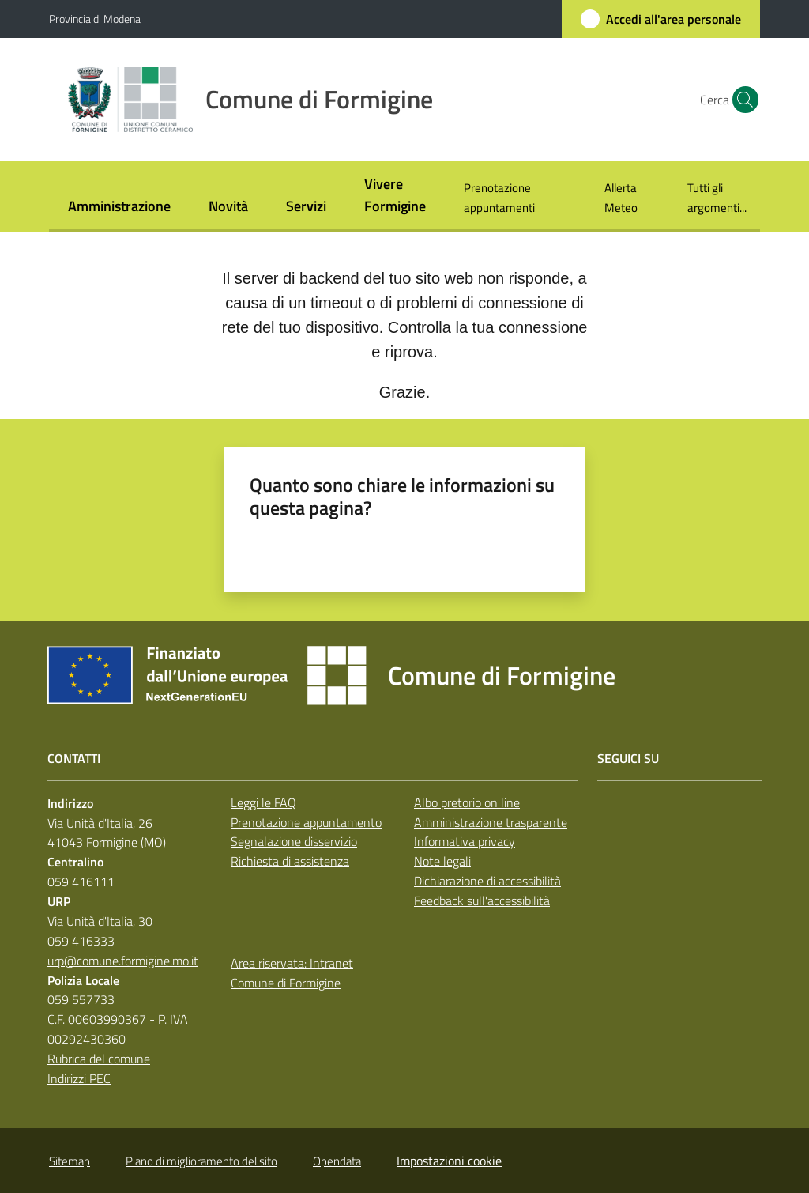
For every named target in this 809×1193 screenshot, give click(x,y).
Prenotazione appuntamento (306, 822)
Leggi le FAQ (263, 802)
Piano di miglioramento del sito (201, 1161)
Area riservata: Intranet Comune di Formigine (292, 972)
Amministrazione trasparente (490, 822)
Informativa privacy (464, 841)
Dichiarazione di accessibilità (487, 880)
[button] (741, 100)
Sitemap (69, 1161)
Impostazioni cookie (449, 1160)
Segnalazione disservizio (294, 841)
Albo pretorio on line (467, 802)
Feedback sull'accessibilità (482, 900)
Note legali (442, 860)
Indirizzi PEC (79, 1078)
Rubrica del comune (98, 1058)
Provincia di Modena (95, 18)
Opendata (337, 1161)
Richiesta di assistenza (290, 860)
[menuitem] (119, 207)
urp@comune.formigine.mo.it (122, 960)
